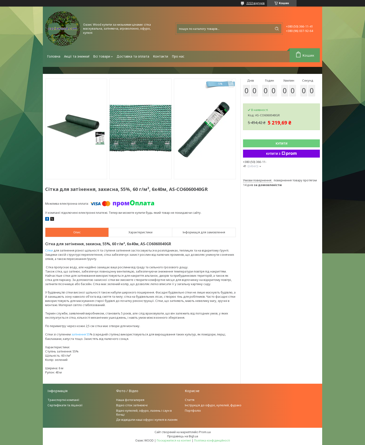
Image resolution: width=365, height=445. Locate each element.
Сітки (49, 250)
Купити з (281, 154)
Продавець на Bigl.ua (182, 436)
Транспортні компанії (63, 400)
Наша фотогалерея (130, 400)
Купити (281, 143)
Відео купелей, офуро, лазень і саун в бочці (144, 412)
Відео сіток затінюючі (132, 405)
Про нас (178, 56)
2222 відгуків (255, 3)
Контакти (160, 56)
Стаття (189, 400)
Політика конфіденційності (212, 440)
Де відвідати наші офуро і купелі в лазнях (147, 419)
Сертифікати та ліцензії (65, 405)
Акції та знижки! (76, 56)
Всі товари (101, 56)
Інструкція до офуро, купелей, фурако (213, 405)
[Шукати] (276, 28)
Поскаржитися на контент (174, 440)
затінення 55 (80, 334)
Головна (53, 56)
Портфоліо (193, 410)
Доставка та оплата (133, 56)
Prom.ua (205, 432)
